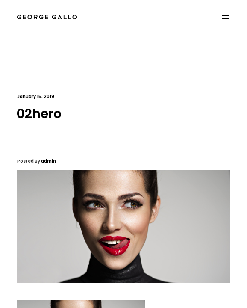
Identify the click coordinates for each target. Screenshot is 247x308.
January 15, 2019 (35, 96)
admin (48, 161)
